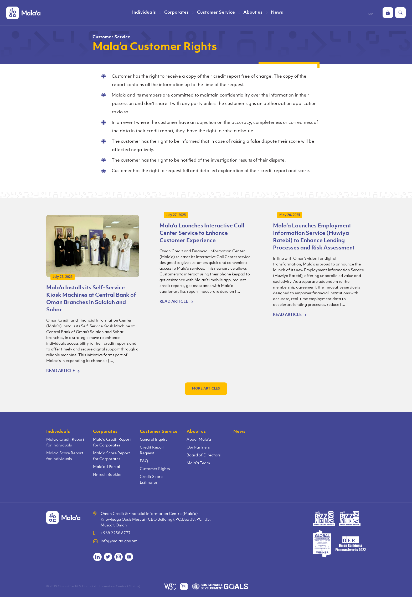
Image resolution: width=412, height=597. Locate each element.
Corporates (176, 12)
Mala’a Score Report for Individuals (64, 456)
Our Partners (198, 448)
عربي (371, 13)
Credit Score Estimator (151, 480)
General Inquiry (154, 440)
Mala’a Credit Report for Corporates (112, 442)
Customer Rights (155, 469)
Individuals (144, 12)
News (277, 12)
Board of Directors (203, 455)
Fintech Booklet (107, 475)
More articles (206, 388)
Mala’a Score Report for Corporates (111, 456)
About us (252, 12)
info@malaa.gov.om (119, 541)
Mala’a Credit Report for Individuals (65, 442)
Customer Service (216, 12)
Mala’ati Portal (106, 467)
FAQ (144, 461)
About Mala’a (199, 440)
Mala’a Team (198, 463)
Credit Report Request (152, 450)
